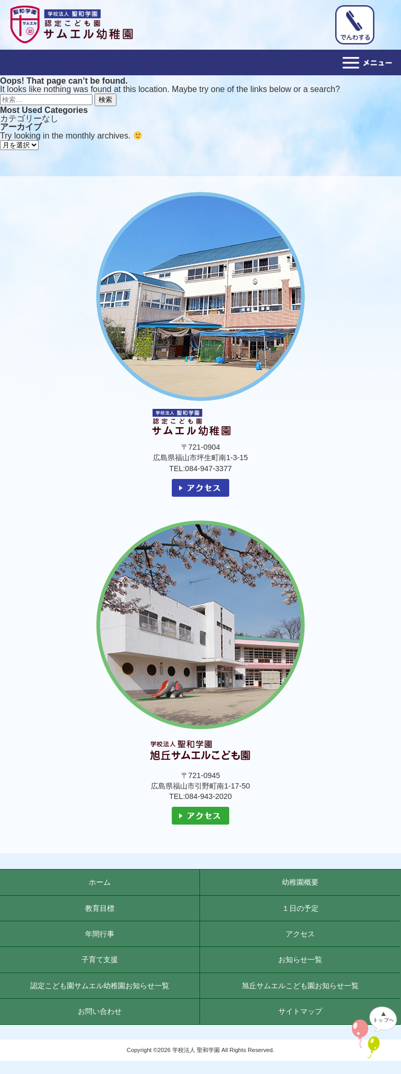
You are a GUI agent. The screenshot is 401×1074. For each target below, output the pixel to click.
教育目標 (99, 908)
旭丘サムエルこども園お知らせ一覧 (300, 985)
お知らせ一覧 (300, 959)
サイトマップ (300, 1011)
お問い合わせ (100, 1011)
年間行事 (99, 934)
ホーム (100, 882)
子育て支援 (99, 959)
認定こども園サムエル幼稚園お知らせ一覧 (99, 985)
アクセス (300, 934)
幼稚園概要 (300, 882)
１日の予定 (300, 908)
